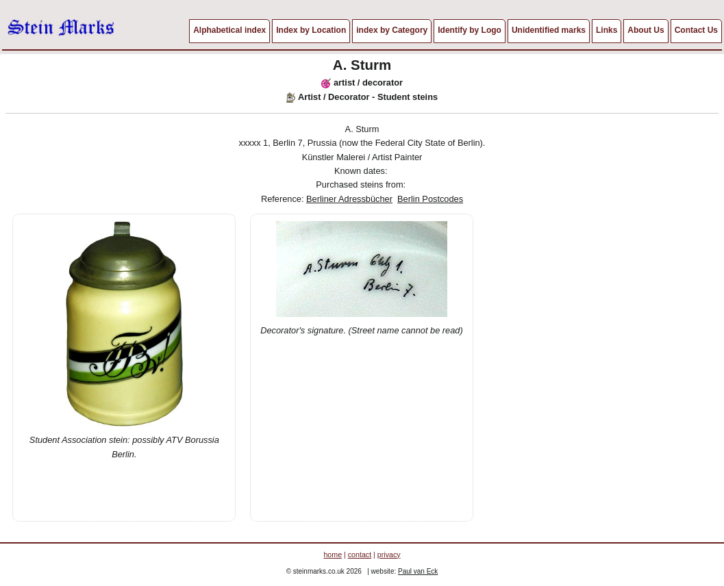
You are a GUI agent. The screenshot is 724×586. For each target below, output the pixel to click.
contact (359, 554)
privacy (389, 554)
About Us (645, 30)
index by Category (391, 30)
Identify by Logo (469, 30)
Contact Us (696, 30)
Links (606, 30)
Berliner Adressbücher (349, 199)
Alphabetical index (229, 30)
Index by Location (311, 30)
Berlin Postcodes (430, 199)
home (332, 554)
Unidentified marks (549, 30)
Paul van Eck (418, 571)
